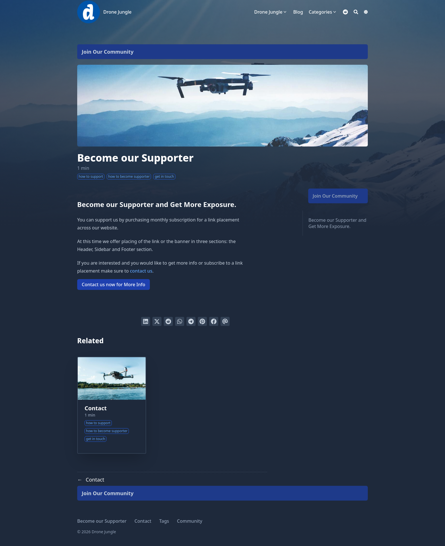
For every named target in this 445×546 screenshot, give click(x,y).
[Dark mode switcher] (366, 12)
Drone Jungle (117, 12)
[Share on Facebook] (213, 321)
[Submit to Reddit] (168, 321)
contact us (141, 271)
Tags (164, 521)
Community (189, 521)
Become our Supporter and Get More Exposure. (337, 223)
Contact (96, 408)
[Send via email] (225, 321)
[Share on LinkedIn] (145, 321)
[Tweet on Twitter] (156, 321)
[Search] (356, 12)
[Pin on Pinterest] (202, 321)
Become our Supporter (102, 521)
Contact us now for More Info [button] (113, 284)
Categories (320, 12)
